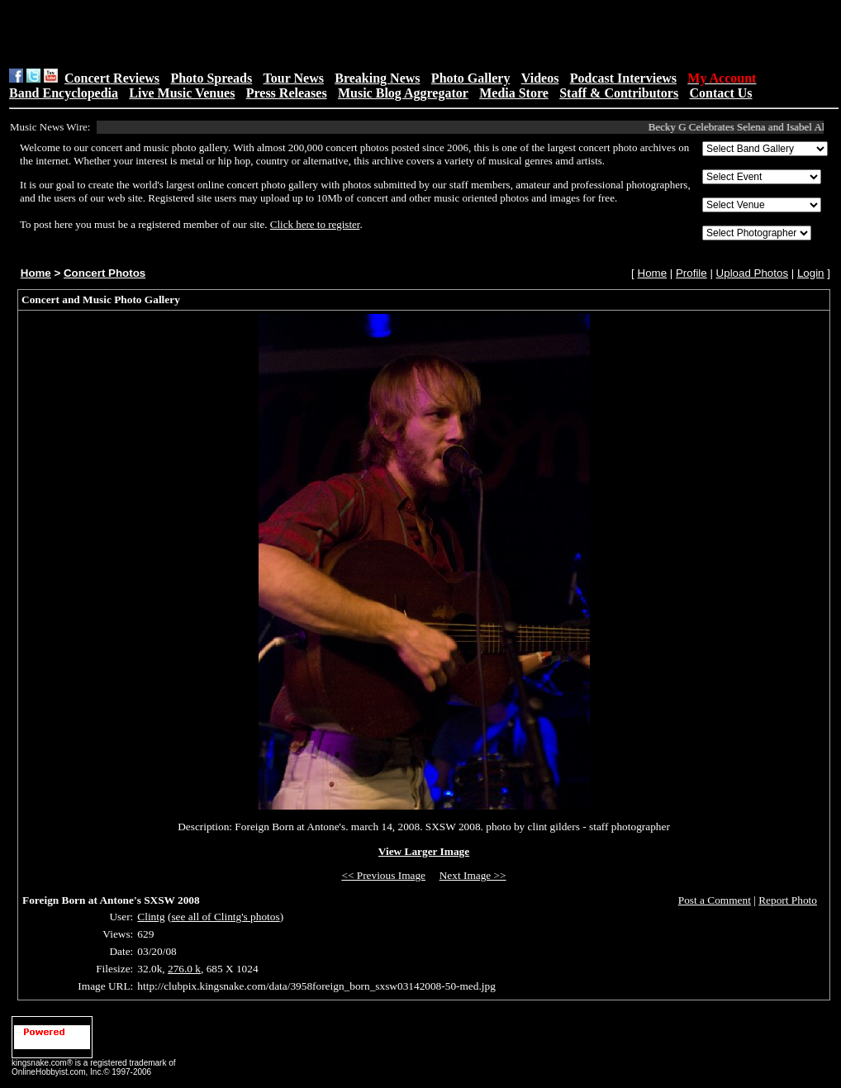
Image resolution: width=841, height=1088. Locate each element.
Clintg (150, 916)
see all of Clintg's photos (225, 916)
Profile (691, 273)
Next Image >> (473, 875)
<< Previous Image (383, 875)
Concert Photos (104, 273)
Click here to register (315, 224)
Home (36, 273)
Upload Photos (752, 273)
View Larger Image (423, 851)
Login (810, 273)
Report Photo (787, 900)
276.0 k (184, 968)
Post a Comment (714, 900)
